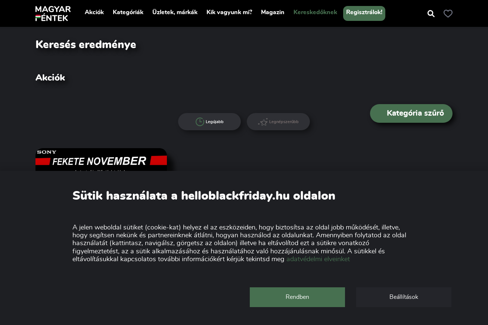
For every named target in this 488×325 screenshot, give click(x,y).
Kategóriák (128, 12)
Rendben (297, 297)
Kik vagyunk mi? (229, 12)
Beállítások (403, 297)
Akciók (94, 12)
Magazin (273, 12)
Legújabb (210, 122)
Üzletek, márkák (175, 12)
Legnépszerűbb (278, 122)
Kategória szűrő (411, 113)
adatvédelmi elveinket (318, 259)
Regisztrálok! (364, 12)
